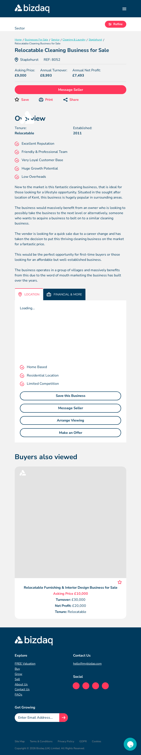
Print (46, 99)
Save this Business (70, 395)
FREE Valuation (25, 664)
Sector (20, 28)
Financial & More (64, 294)
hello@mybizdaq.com (87, 664)
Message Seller (70, 89)
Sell (17, 679)
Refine (116, 24)
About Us (21, 684)
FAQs (18, 694)
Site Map (20, 741)
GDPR (83, 741)
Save (25, 99)
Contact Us (22, 689)
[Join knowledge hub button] (63, 717)
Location (28, 294)
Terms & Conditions (41, 741)
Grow (18, 674)
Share (71, 99)
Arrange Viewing (70, 420)
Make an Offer (70, 432)
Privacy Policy (66, 741)
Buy (17, 669)
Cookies (96, 741)
